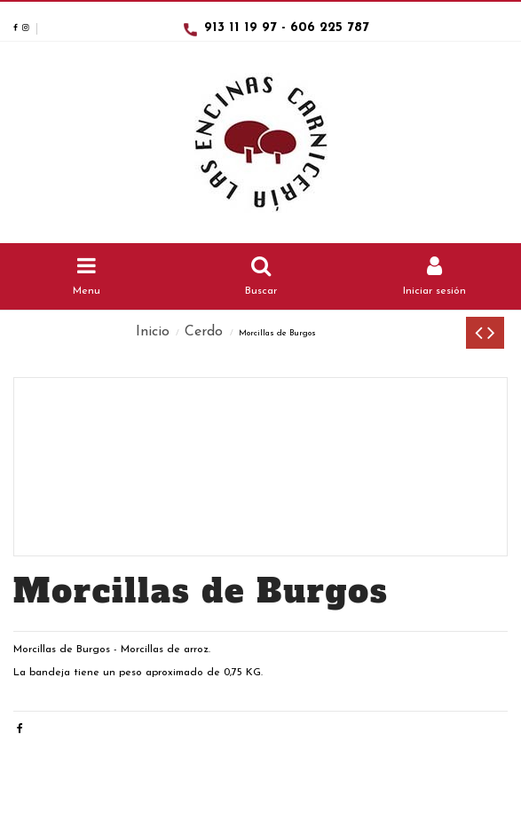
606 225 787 (329, 28)
